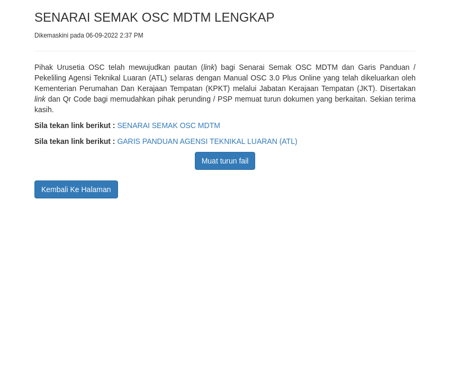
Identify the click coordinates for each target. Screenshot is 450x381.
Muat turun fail (225, 161)
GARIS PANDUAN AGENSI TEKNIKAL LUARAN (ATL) (207, 141)
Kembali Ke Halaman (76, 189)
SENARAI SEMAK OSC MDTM (168, 125)
